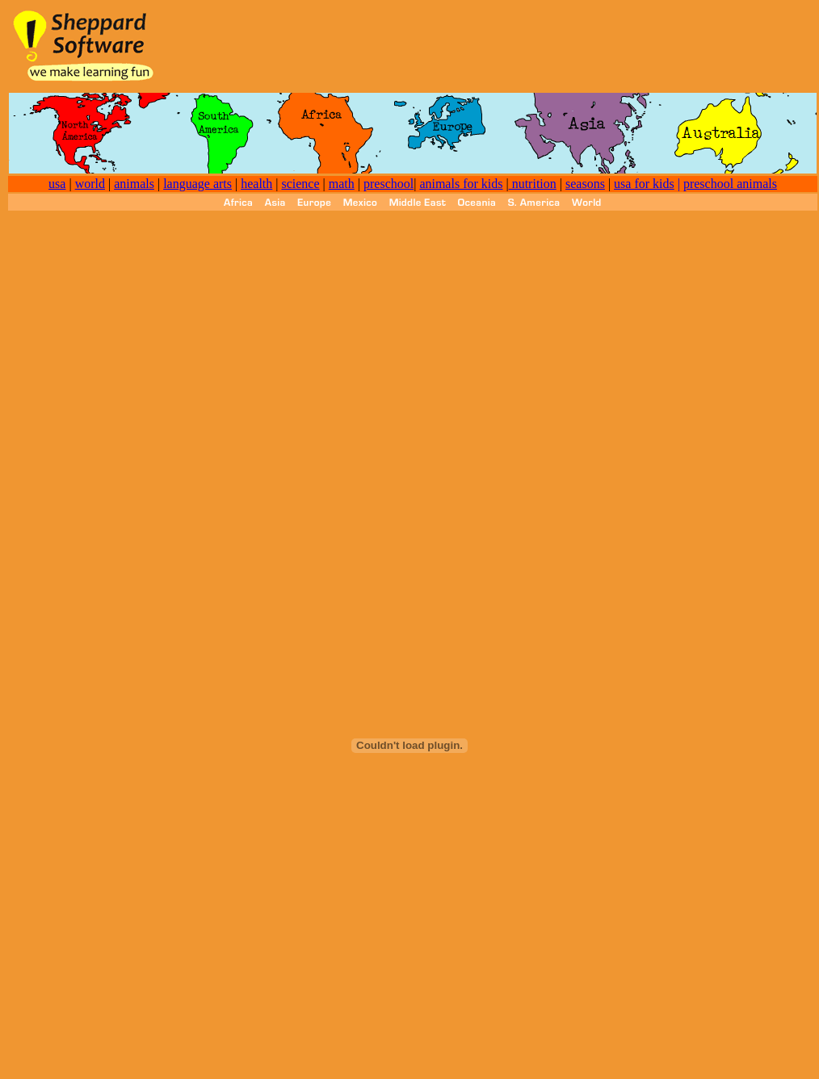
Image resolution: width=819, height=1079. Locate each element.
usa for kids (644, 183)
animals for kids (460, 183)
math (342, 183)
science (300, 183)
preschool (388, 183)
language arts (197, 183)
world (90, 183)
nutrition (532, 183)
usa (56, 183)
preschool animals (730, 183)
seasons (585, 183)
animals (134, 183)
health (256, 183)
